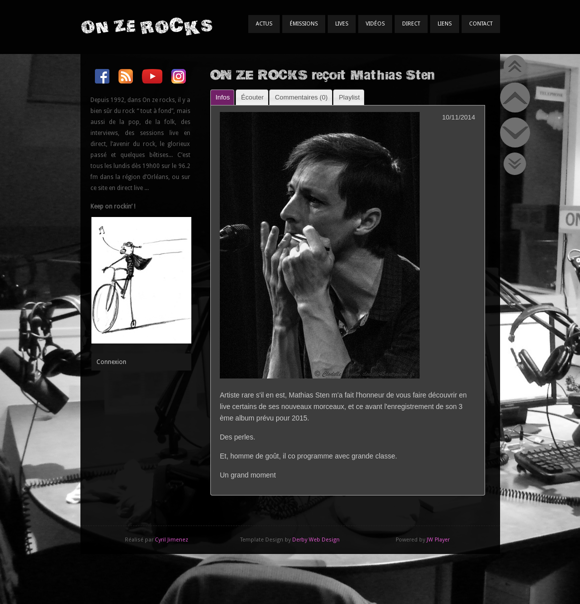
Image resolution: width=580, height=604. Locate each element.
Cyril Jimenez (171, 539)
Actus (264, 23)
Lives (341, 23)
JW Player (438, 539)
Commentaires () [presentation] (301, 97)
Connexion (111, 362)
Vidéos (375, 23)
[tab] (222, 97)
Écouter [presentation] (252, 97)
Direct (411, 23)
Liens (445, 23)
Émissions (304, 23)
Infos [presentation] (222, 97)
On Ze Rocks (146, 26)
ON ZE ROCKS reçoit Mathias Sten (322, 74)
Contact (481, 23)
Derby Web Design (316, 539)
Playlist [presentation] (349, 97)
